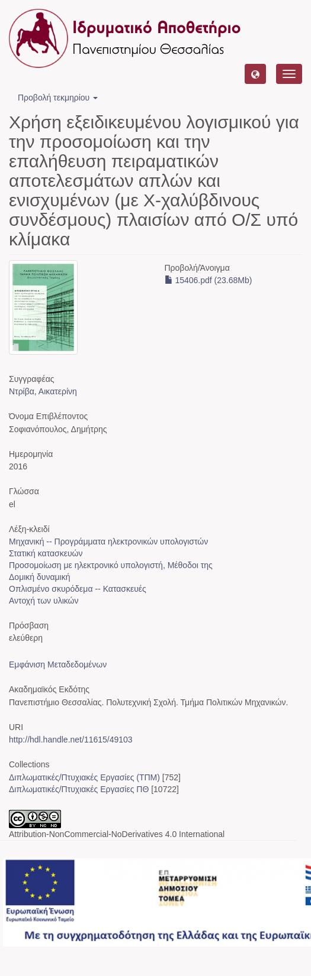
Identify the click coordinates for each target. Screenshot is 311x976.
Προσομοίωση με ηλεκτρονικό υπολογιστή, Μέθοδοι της (111, 565)
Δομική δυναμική (39, 577)
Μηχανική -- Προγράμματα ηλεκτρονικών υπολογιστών (108, 541)
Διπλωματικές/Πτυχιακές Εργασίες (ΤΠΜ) (84, 777)
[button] (255, 74)
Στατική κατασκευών (46, 553)
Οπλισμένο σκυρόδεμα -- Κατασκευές (77, 589)
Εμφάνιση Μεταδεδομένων (58, 664)
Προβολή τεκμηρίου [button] (58, 97)
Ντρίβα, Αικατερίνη (43, 391)
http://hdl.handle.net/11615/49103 (71, 739)
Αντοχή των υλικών (44, 600)
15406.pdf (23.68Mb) (208, 280)
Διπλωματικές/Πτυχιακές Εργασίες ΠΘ (79, 789)
